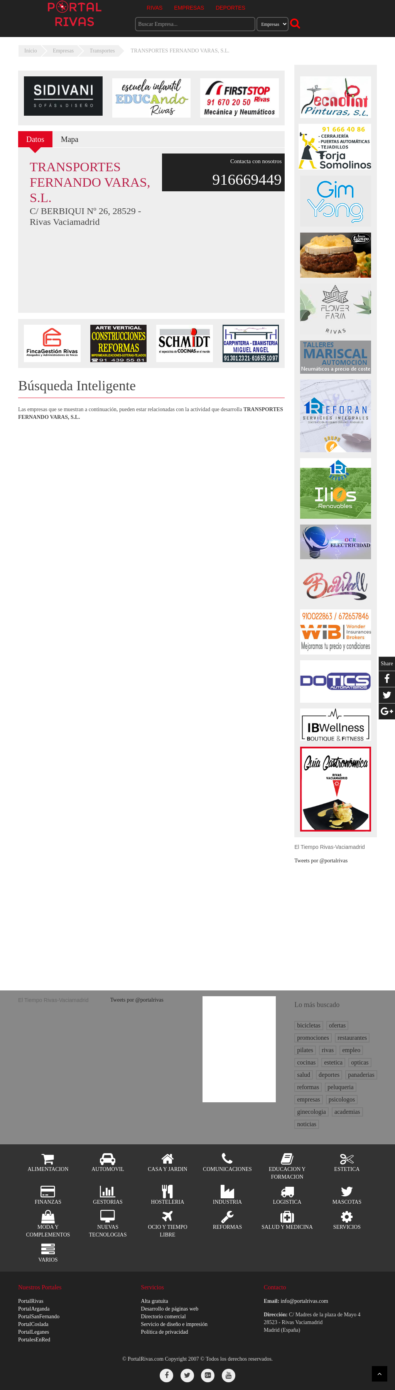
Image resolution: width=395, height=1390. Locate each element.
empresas (308, 1099)
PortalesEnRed (34, 1340)
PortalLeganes (33, 1332)
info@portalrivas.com (304, 1301)
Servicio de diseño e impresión (174, 1324)
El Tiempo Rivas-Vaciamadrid (329, 847)
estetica (333, 1062)
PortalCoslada (33, 1324)
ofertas (337, 1025)
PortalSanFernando (38, 1316)
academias (347, 1111)
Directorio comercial (163, 1316)
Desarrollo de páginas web (169, 1309)
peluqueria (340, 1087)
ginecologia (311, 1111)
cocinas (306, 1062)
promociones (313, 1037)
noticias (306, 1124)
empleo (351, 1050)
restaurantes (352, 1037)
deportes (329, 1074)
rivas (328, 1050)
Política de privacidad (164, 1332)
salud (303, 1074)
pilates (305, 1050)
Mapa (70, 139)
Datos (35, 139)
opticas (359, 1062)
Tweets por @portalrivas (321, 861)
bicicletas (308, 1025)
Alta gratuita (154, 1301)
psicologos (342, 1099)
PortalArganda (33, 1309)
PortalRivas (30, 1301)
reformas (308, 1087)
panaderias (361, 1074)
